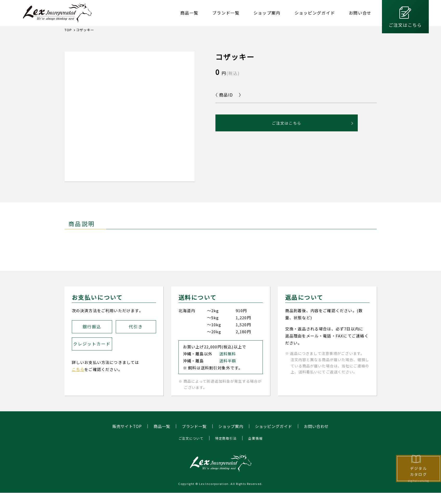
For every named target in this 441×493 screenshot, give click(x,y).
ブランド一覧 (225, 13)
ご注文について (189, 438)
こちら (78, 369)
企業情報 (257, 438)
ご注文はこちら (405, 25)
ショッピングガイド (315, 13)
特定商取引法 (226, 438)
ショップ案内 (266, 13)
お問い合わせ (320, 426)
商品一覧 (189, 13)
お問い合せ (360, 13)
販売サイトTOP (123, 426)
